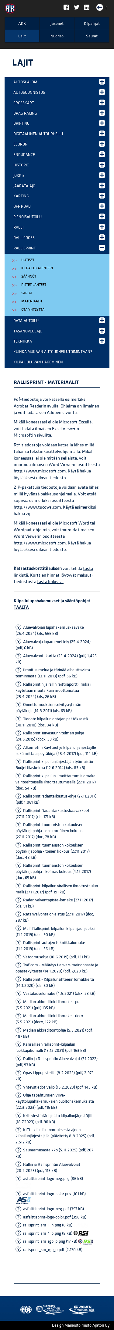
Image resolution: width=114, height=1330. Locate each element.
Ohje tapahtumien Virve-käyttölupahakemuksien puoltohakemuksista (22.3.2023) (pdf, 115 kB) (55, 1101)
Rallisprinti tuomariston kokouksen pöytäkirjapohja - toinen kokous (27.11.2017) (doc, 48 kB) (53, 851)
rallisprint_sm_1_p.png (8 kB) (55, 1233)
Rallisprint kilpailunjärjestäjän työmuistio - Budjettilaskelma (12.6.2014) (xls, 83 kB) (55, 765)
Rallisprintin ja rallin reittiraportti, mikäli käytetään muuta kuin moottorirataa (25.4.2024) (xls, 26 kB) (53, 690)
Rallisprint (59, 248)
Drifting (59, 123)
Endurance (59, 154)
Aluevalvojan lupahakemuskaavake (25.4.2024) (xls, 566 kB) (50, 630)
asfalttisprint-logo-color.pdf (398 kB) (54, 1217)
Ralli (59, 227)
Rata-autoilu (59, 320)
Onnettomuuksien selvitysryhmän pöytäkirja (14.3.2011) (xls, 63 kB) (48, 708)
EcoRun (59, 144)
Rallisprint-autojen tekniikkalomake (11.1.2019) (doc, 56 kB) (50, 946)
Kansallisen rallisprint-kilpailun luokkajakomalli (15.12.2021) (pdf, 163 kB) (51, 1047)
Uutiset (27, 260)
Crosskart (59, 102)
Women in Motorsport (48, 1310)
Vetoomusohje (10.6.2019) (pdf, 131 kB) (56, 957)
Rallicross (59, 237)
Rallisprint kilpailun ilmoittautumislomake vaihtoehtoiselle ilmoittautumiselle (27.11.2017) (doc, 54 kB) (56, 782)
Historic (59, 165)
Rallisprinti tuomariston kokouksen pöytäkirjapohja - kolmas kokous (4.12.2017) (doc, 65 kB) (53, 872)
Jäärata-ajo (59, 185)
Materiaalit (31, 301)
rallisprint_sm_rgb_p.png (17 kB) (58, 1241)
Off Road (59, 206)
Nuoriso (57, 36)
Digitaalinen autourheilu (59, 133)
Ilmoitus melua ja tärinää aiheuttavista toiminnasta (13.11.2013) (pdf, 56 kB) (53, 673)
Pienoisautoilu (59, 216)
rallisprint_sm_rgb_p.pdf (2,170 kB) (52, 1249)
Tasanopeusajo (59, 331)
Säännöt (28, 276)
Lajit (22, 36)
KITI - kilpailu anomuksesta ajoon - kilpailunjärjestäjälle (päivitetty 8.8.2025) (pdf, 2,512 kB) (55, 1136)
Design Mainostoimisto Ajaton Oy (80, 1325)
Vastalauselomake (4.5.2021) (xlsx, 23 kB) (59, 993)
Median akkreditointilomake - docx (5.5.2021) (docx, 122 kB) (49, 1019)
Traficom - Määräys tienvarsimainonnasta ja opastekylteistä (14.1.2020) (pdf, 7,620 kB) (57, 968)
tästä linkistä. (50, 582)
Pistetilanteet (33, 284)
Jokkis (59, 175)
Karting (59, 196)
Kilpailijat (92, 23)
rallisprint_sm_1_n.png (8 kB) (55, 1225)
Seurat (92, 36)
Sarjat (27, 293)
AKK (22, 23)
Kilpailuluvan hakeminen (38, 362)
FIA (25, 1310)
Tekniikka (59, 341)
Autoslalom (59, 82)
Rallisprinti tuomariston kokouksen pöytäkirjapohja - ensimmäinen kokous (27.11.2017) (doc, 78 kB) (49, 831)
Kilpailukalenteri (37, 268)
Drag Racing (59, 113)
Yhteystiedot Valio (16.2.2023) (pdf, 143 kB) (60, 1087)
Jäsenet (57, 23)
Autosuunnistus (59, 92)
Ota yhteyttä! (33, 309)
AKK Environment (37, 1310)
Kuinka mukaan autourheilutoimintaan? (52, 351)
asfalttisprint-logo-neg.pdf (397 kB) (53, 1209)
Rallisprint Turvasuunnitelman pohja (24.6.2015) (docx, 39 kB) (50, 736)
